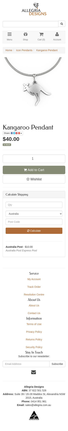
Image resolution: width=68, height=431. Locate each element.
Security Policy (34, 347)
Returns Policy (34, 339)
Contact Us (34, 313)
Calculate (34, 230)
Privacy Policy (34, 331)
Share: (13, 133)
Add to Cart (34, 170)
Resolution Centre (34, 294)
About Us (34, 305)
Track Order (34, 286)
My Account (33, 279)
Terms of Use (33, 324)
